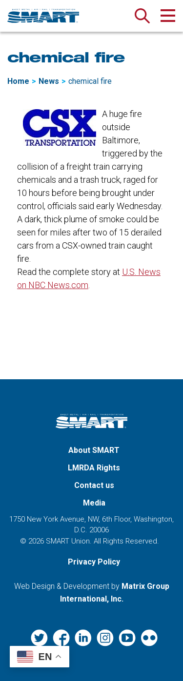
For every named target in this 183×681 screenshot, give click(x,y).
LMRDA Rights (94, 467)
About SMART (94, 450)
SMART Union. (69, 541)
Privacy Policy (94, 561)
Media (94, 502)
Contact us (94, 485)
